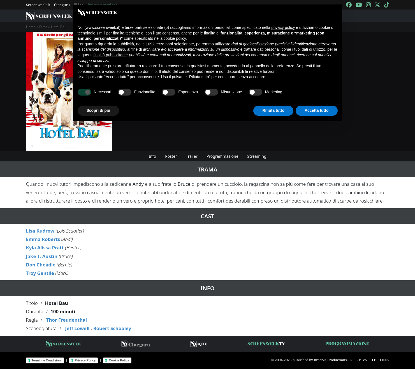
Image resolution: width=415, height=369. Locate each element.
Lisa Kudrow (40, 231)
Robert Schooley (112, 328)
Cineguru (62, 4)
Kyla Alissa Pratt (45, 247)
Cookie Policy (119, 360)
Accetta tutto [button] (317, 110)
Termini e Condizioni (47, 360)
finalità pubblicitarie (110, 55)
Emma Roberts (43, 239)
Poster (171, 156)
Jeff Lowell (77, 328)
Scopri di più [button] (98, 110)
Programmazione (222, 156)
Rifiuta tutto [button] (273, 110)
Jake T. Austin (41, 256)
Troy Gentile (40, 273)
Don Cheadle (40, 264)
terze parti (164, 44)
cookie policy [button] (175, 38)
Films (43, 26)
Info (152, 156)
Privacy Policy (85, 360)
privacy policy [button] (283, 27)
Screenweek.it (38, 4)
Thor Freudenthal (66, 320)
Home (31, 26)
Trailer (192, 156)
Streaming (256, 156)
